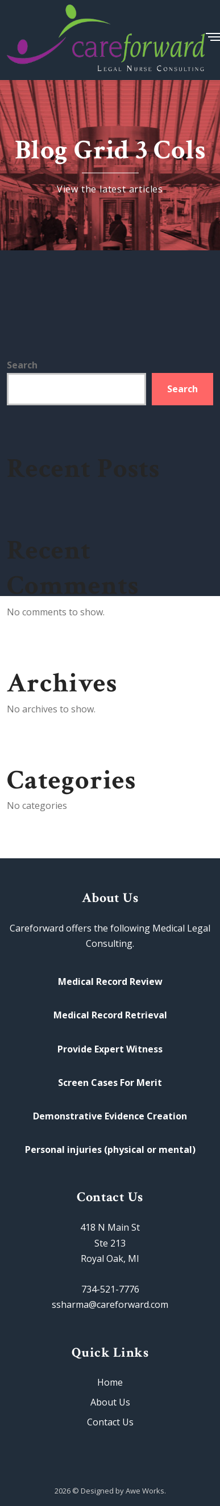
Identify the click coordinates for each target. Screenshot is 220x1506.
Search (22, 365)
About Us (110, 1402)
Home (110, 1382)
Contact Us (110, 1422)
